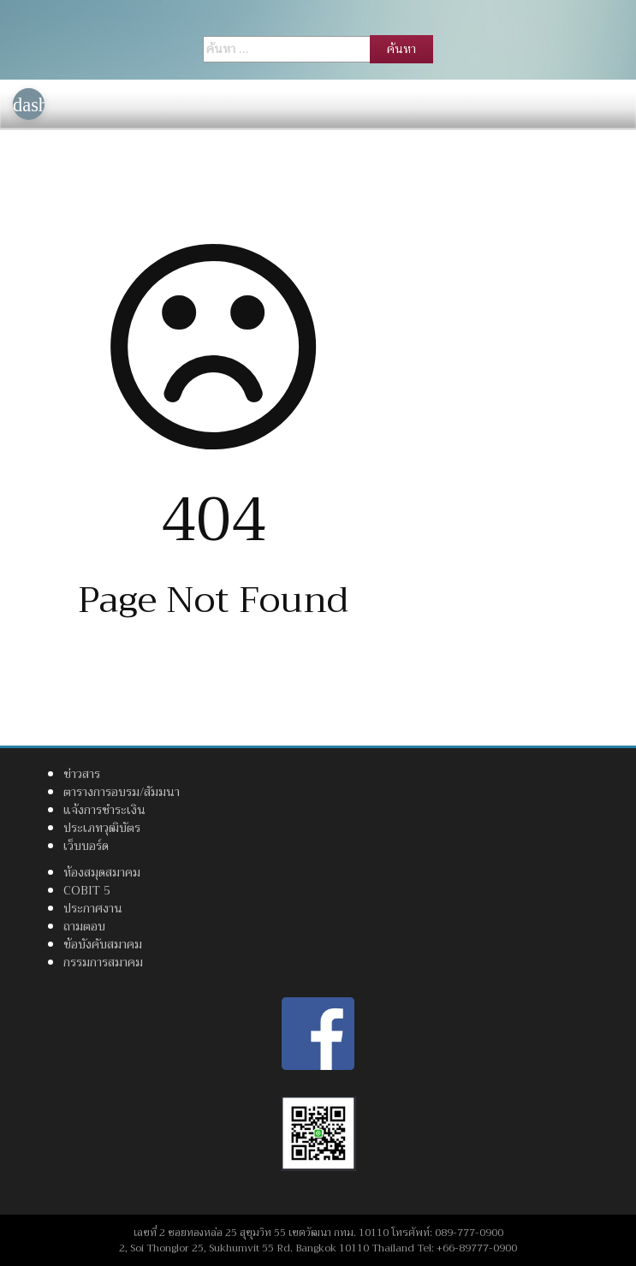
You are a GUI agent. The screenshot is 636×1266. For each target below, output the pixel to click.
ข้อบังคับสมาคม (102, 944)
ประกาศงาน (92, 908)
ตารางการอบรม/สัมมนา (121, 792)
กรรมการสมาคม (103, 962)
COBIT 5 (86, 890)
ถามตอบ (84, 926)
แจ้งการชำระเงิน (104, 809)
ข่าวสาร (81, 774)
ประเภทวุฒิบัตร (101, 827)
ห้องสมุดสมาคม (101, 872)
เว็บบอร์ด (86, 845)
